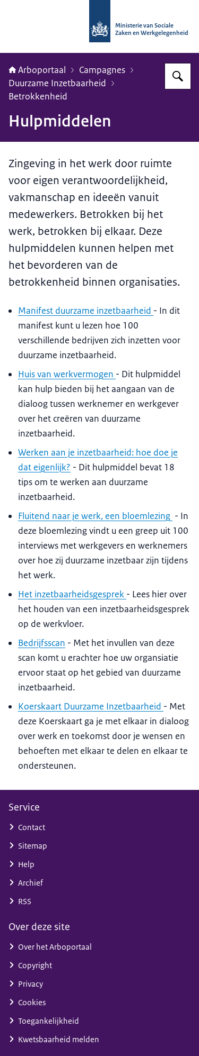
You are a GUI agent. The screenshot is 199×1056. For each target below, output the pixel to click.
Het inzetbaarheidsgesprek (72, 594)
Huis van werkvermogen (67, 374)
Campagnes (102, 70)
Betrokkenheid (37, 96)
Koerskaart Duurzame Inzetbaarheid (90, 706)
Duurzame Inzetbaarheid (57, 83)
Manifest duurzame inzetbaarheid (85, 310)
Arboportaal (37, 70)
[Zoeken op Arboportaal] (178, 76)
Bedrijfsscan (41, 643)
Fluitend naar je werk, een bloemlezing (95, 516)
